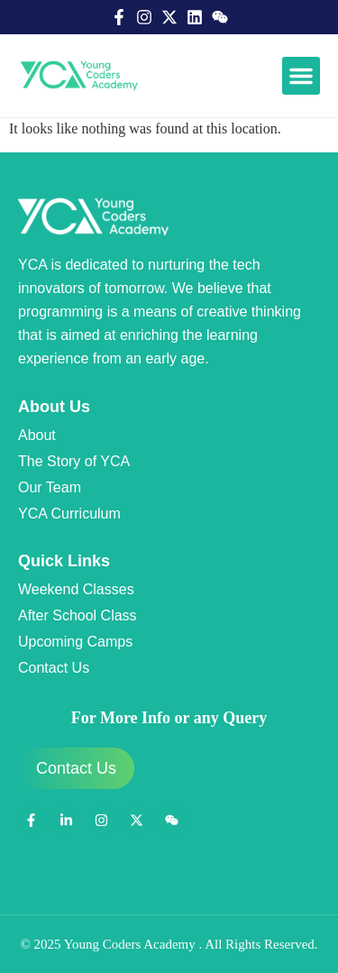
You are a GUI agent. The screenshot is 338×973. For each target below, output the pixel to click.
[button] (301, 76)
